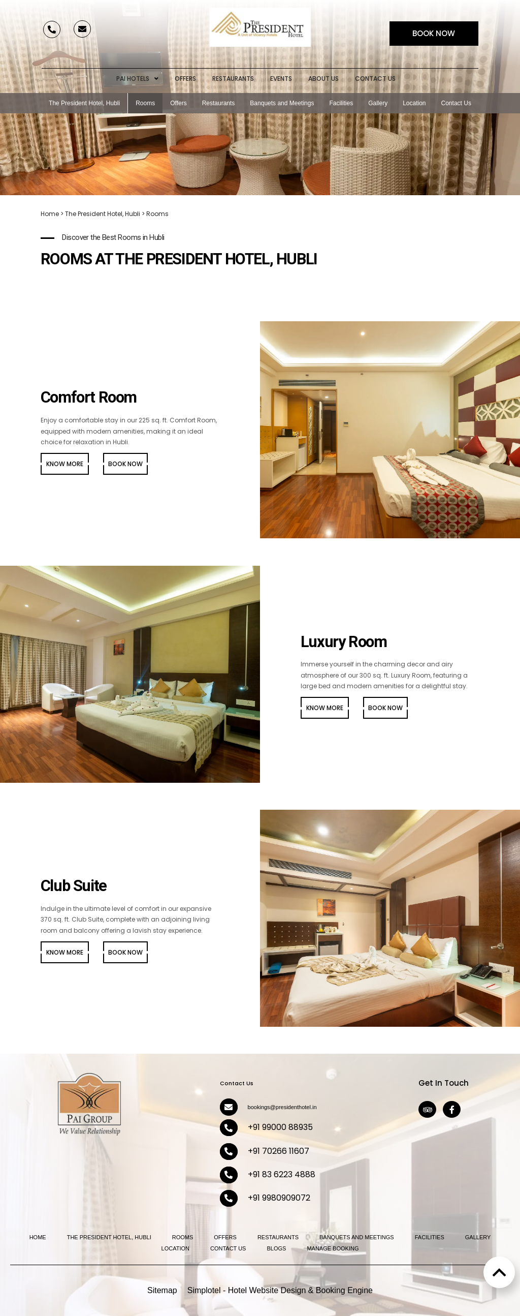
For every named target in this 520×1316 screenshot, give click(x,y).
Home (50, 213)
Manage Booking (333, 1248)
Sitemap (162, 1290)
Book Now (433, 33)
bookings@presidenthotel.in (282, 1107)
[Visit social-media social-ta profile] (427, 1109)
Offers (185, 78)
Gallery (377, 103)
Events (281, 78)
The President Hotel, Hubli (84, 103)
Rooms (145, 103)
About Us (323, 78)
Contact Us (375, 78)
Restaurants (233, 78)
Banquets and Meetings (282, 103)
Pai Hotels (137, 79)
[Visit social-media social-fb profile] (452, 1109)
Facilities (341, 103)
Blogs (276, 1248)
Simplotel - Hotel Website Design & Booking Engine (280, 1290)
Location (414, 103)
